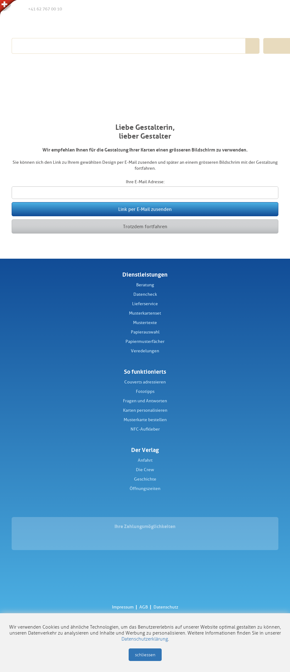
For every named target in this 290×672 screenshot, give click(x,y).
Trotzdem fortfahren (145, 226)
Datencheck (145, 294)
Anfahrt (145, 460)
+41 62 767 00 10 (40, 8)
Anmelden (257, 9)
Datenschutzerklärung (144, 639)
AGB (143, 607)
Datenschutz (165, 607)
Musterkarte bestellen (145, 419)
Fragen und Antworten (145, 401)
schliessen (145, 655)
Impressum (123, 607)
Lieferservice (145, 303)
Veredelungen (145, 351)
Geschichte (145, 479)
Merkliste (245, 9)
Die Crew (145, 469)
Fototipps (145, 391)
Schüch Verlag (47, 25)
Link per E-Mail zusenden (145, 209)
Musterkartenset (145, 313)
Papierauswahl (145, 332)
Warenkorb (271, 9)
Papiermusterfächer (145, 341)
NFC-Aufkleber (145, 429)
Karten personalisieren (145, 410)
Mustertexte (145, 322)
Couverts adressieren (145, 382)
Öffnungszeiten (145, 488)
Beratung (145, 285)
